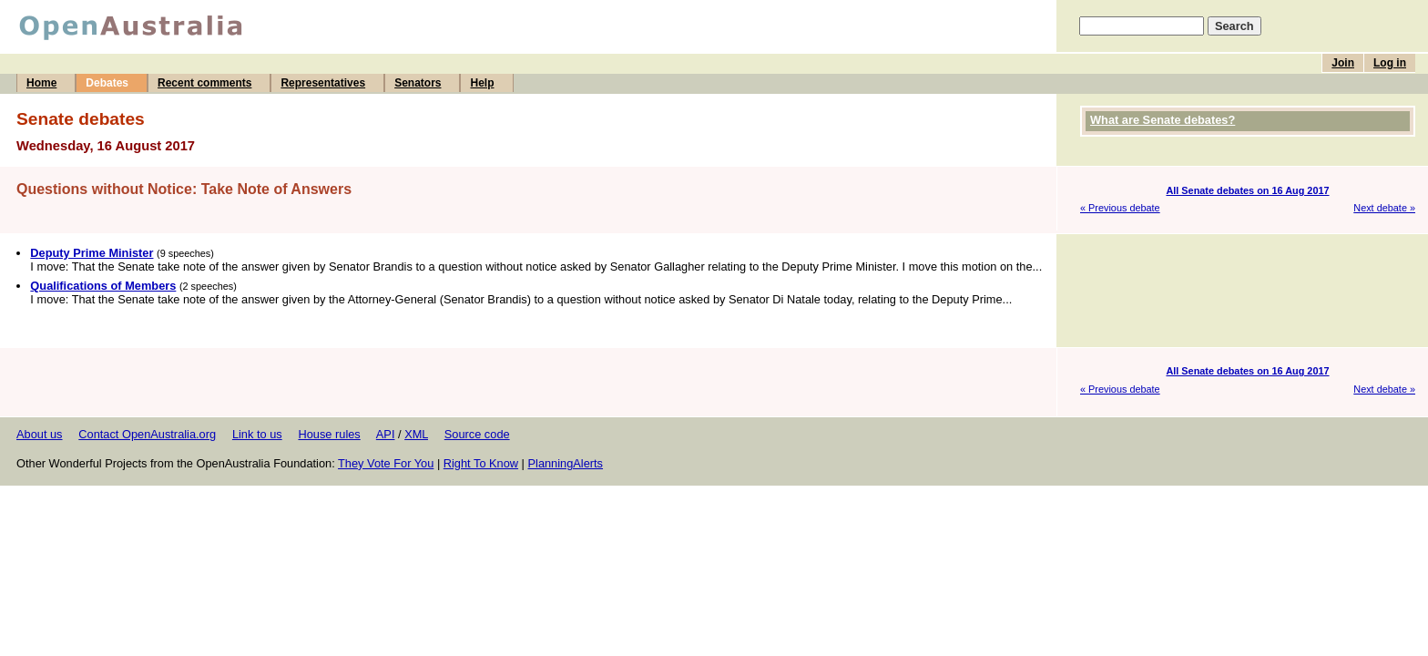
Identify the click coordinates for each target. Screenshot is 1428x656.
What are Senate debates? (1162, 120)
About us (39, 434)
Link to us (257, 434)
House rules (329, 434)
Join (1342, 62)
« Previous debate (1120, 207)
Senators (417, 83)
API (385, 434)
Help (482, 83)
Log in (1389, 62)
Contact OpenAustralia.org (147, 434)
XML (416, 434)
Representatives (322, 83)
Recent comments (204, 83)
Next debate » (1384, 207)
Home (41, 83)
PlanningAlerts (566, 463)
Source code (477, 434)
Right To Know (481, 463)
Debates (107, 83)
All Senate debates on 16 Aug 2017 (1247, 190)
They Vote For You (386, 463)
